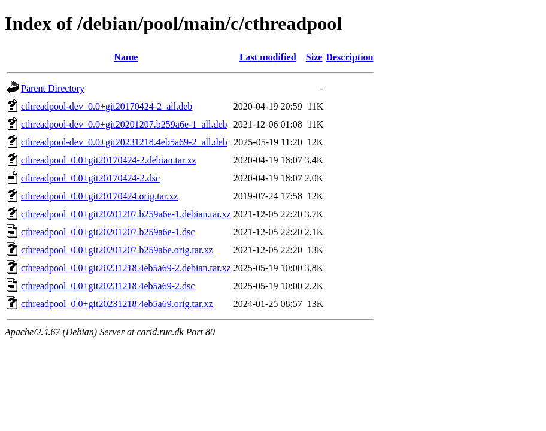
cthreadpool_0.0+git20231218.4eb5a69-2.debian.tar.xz (126, 268)
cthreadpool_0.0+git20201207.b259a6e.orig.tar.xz (117, 250)
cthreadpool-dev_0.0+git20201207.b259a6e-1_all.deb (124, 124)
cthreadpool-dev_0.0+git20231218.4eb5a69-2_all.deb (124, 142)
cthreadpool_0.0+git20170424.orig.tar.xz (99, 196)
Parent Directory (52, 88)
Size (314, 57)
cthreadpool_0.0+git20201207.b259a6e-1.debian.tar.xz (126, 214)
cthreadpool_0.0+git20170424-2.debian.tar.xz (108, 160)
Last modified (267, 57)
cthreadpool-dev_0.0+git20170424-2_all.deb (106, 106)
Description (349, 57)
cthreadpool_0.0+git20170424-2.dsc (90, 178)
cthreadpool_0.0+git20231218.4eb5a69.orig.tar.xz (117, 304)
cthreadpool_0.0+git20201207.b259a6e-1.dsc (108, 232)
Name (126, 57)
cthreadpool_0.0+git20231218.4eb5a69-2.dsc (108, 286)
